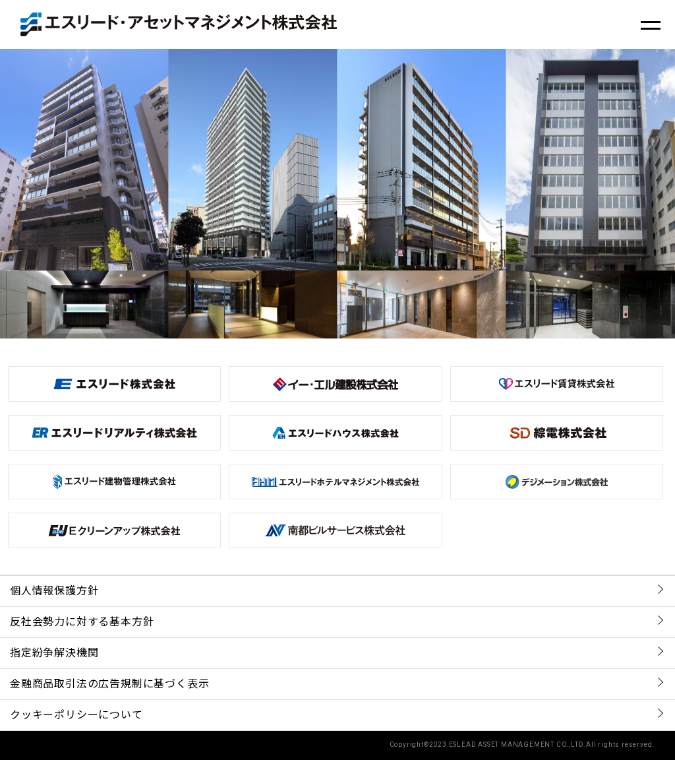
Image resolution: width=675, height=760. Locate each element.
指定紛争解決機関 (54, 653)
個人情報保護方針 (54, 591)
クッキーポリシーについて (76, 715)
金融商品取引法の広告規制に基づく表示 (109, 684)
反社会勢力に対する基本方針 (82, 622)
